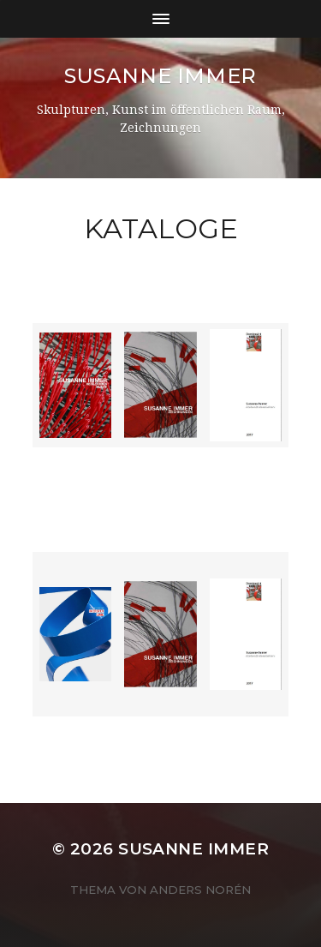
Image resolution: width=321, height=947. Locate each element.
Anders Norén (200, 889)
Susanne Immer (160, 75)
